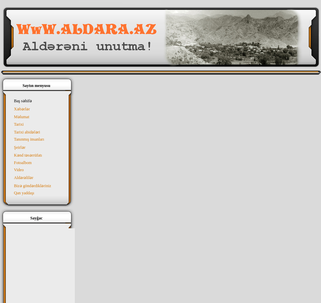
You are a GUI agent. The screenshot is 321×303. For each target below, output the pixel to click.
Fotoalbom (23, 162)
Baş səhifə (23, 101)
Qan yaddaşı (24, 193)
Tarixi (18, 124)
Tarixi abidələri (27, 132)
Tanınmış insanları (29, 139)
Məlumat (21, 116)
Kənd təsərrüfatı (28, 155)
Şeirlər (20, 147)
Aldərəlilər (23, 177)
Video (19, 169)
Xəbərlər (22, 109)
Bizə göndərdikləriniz (32, 185)
